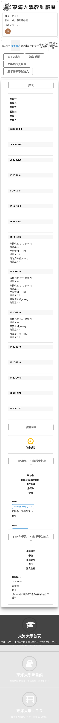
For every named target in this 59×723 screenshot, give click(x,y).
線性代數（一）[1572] (23, 506)
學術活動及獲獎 (43, 45)
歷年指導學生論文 (18, 71)
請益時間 (34, 56)
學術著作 (34, 45)
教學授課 (15, 45)
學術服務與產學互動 (53, 45)
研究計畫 (25, 45)
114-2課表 (13, 56)
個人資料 (6, 45)
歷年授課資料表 (16, 64)
